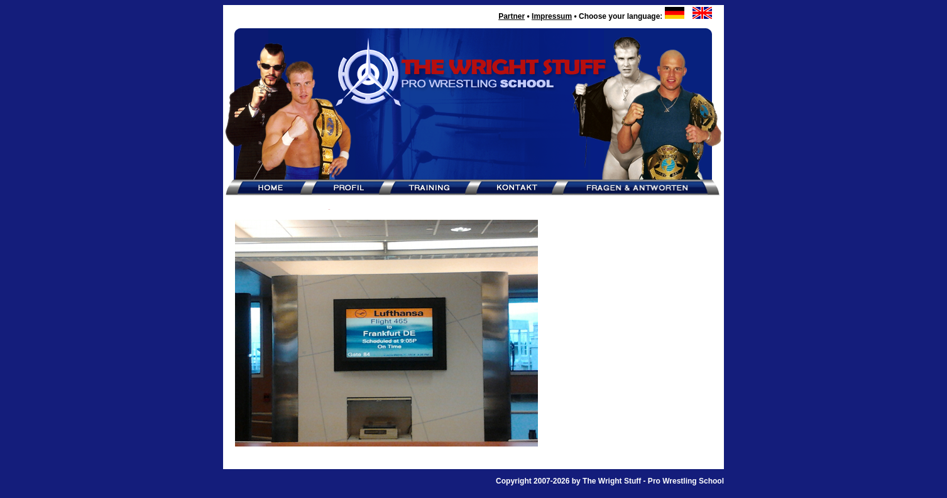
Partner (511, 16)
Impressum (552, 16)
